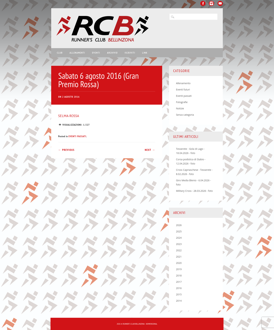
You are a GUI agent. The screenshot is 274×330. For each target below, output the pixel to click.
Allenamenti (77, 52)
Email (220, 3)
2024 (179, 237)
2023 (179, 244)
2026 (179, 225)
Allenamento (183, 83)
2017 (179, 281)
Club (59, 52)
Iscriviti (130, 52)
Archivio (112, 52)
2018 (179, 275)
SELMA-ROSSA (68, 116)
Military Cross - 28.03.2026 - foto (194, 190)
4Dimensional (151, 323)
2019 (179, 269)
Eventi (96, 52)
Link (144, 52)
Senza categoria (185, 114)
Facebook (203, 3)
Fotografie (182, 102)
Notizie (180, 108)
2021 (179, 256)
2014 (179, 300)
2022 (179, 250)
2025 (179, 231)
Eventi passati (77, 136)
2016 (179, 288)
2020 (179, 263)
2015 (179, 294)
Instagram (211, 3)
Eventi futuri (183, 89)
